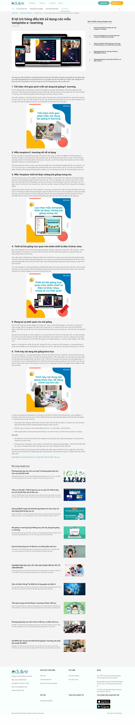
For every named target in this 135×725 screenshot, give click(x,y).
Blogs (61, 3)
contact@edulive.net (21, 687)
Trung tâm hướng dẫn (46, 701)
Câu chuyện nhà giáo (52, 9)
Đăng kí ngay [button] (117, 3)
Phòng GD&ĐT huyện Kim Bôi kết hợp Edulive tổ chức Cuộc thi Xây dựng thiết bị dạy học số (110, 684)
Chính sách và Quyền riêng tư (114, 713)
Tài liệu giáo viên (21, 9)
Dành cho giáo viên (26, 13)
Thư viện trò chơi (73, 679)
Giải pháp (33, 3)
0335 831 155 (20, 690)
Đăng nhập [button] (104, 3)
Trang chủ (15, 13)
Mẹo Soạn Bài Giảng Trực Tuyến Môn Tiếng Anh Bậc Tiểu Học (39, 457)
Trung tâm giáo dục (45, 679)
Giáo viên (43, 676)
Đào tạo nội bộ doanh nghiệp (48, 683)
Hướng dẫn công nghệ (36, 9)
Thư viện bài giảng (74, 676)
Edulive (34, 417)
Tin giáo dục (65, 9)
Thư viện (42, 3)
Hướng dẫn (52, 3)
